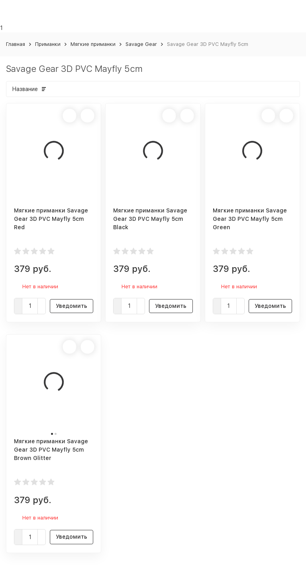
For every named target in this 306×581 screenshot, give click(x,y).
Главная (15, 44)
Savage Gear (141, 44)
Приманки (48, 44)
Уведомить (71, 306)
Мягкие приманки (93, 44)
